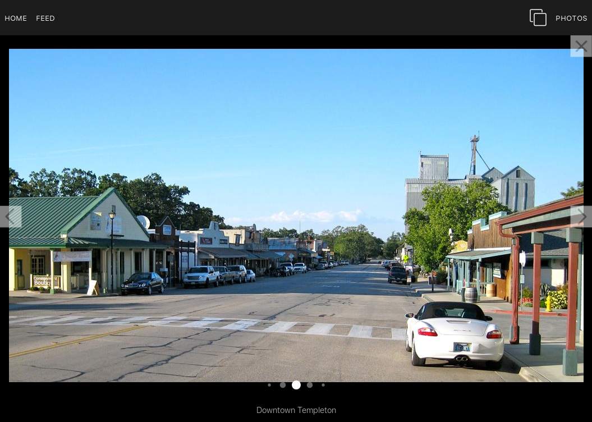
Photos (572, 17)
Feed (45, 17)
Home (15, 17)
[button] (10, 216)
